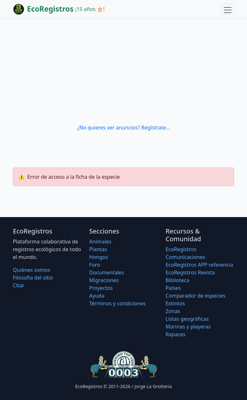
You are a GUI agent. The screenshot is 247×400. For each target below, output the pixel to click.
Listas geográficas (187, 318)
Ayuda (96, 295)
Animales (100, 241)
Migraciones (104, 280)
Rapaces (176, 334)
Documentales (106, 272)
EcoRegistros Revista (190, 272)
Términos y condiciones (117, 303)
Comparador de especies (195, 295)
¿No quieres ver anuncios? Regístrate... (123, 127)
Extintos (175, 303)
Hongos (98, 257)
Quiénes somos (31, 269)
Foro (94, 264)
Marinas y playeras (188, 326)
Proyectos (101, 287)
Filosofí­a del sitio (33, 277)
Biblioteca (177, 280)
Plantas (98, 249)
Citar (18, 285)
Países (173, 287)
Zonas (173, 311)
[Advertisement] (123, 71)
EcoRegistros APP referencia (199, 264)
